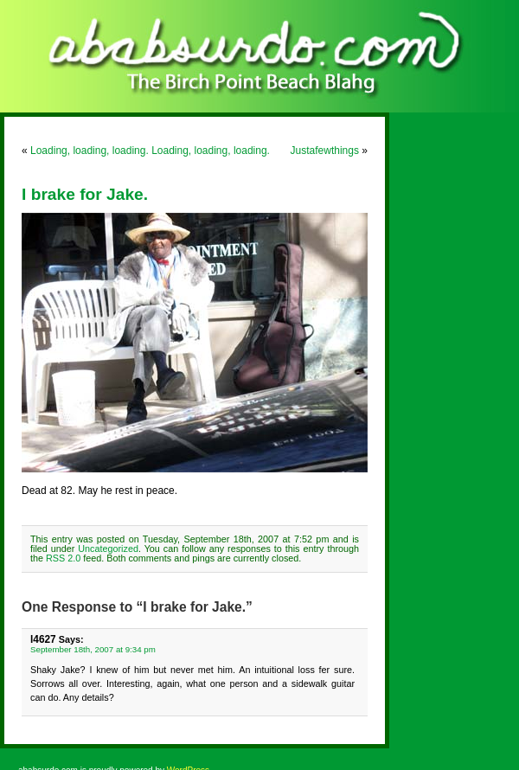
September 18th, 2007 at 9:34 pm (93, 649)
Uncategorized (108, 548)
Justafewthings (325, 150)
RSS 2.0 (63, 558)
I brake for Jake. (85, 194)
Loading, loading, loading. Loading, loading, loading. (150, 150)
